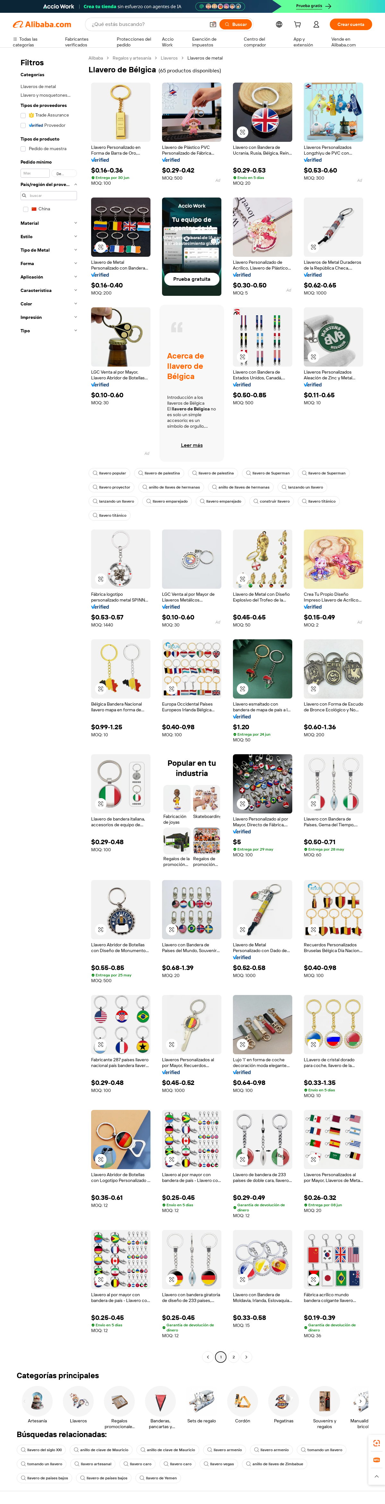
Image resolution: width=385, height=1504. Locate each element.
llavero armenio (224, 1449)
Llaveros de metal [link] (205, 58)
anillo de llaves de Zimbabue (274, 1464)
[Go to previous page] (208, 1357)
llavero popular (109, 473)
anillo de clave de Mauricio (101, 1449)
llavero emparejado (167, 501)
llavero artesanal (92, 1464)
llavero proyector (111, 487)
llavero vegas (219, 1464)
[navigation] (49, 708)
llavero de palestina (159, 473)
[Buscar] (235, 24)
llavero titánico (319, 501)
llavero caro (137, 1464)
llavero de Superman (268, 473)
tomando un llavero (321, 1449)
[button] (213, 24)
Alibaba (96, 58)
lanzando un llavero (302, 487)
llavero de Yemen (158, 1478)
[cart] (299, 25)
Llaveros (169, 58)
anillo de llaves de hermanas (171, 487)
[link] (376, 1443)
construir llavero (271, 501)
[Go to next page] (246, 1357)
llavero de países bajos (44, 1478)
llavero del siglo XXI (41, 1449)
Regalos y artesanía (132, 58)
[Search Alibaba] (148, 24)
